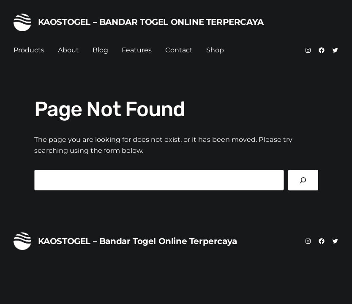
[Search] (303, 180)
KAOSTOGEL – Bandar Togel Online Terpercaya (151, 22)
